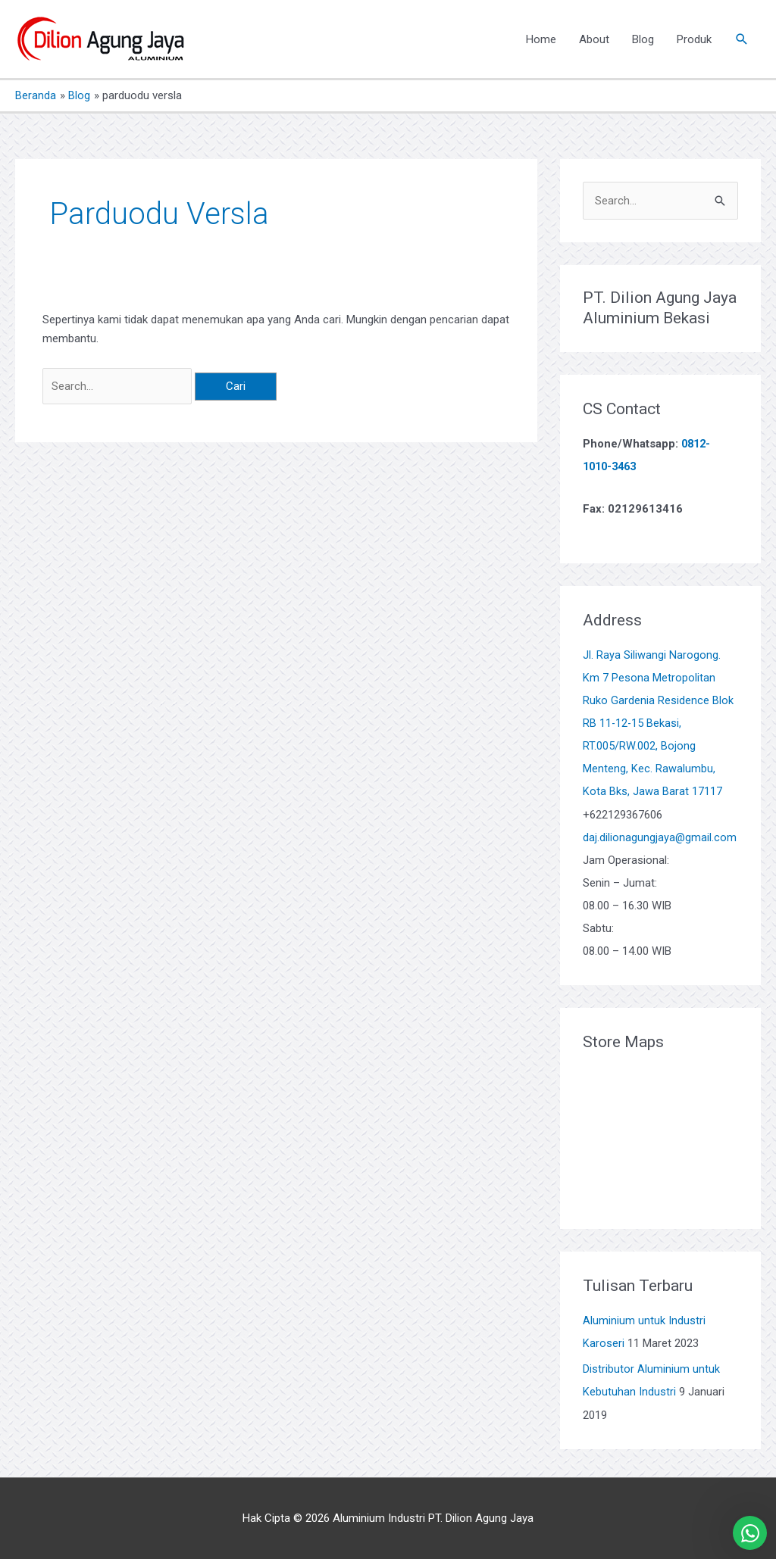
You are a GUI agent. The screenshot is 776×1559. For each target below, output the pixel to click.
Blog (643, 39)
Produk (694, 39)
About (594, 39)
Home (541, 39)
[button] (741, 39)
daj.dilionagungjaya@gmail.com (660, 836)
